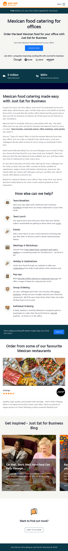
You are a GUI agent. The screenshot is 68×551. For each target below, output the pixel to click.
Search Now (34, 48)
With (15, 278)
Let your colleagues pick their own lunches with (33, 291)
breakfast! (17, 207)
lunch (58, 223)
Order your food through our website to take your (34, 265)
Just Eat (53, 313)
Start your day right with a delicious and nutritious (34, 204)
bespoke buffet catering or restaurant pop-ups (38, 278)
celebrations (18, 268)
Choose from (18, 249)
